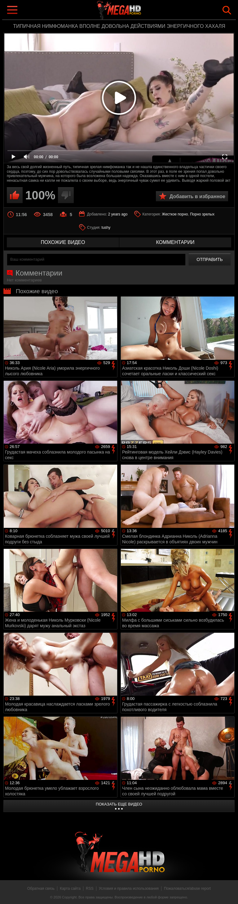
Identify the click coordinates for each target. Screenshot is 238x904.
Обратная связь (41, 888)
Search (227, 10)
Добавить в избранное (197, 196)
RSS (90, 888)
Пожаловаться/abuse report (187, 888)
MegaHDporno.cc (131, 10)
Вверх (229, 892)
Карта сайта (70, 888)
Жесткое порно (175, 214)
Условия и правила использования (129, 888)
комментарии (175, 242)
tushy (106, 227)
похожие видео (63, 242)
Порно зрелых (202, 214)
